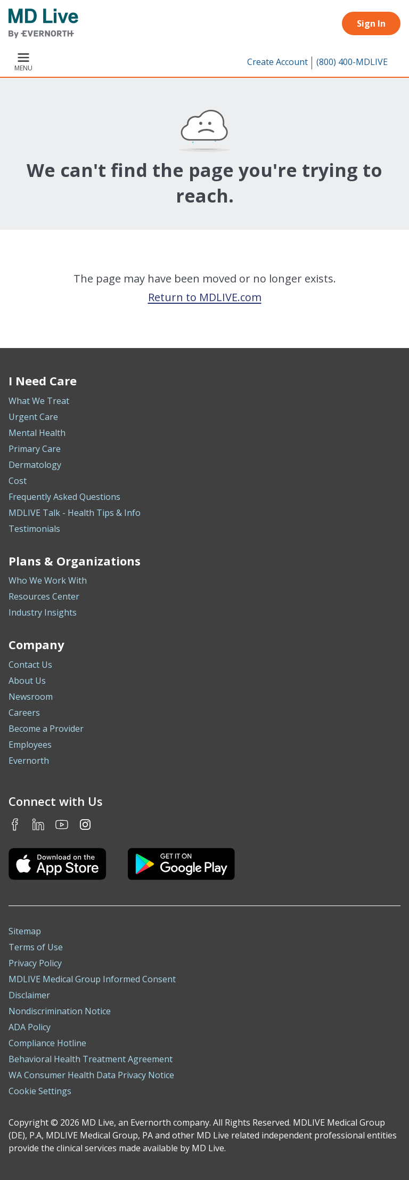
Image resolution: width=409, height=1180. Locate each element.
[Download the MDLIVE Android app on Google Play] (181, 864)
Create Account (277, 62)
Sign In (371, 23)
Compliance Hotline (47, 1043)
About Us (27, 680)
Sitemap (25, 931)
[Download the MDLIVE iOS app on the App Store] (58, 864)
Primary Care (35, 449)
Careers (24, 712)
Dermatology (35, 465)
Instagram (85, 824)
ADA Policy (30, 1027)
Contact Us (30, 664)
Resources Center (44, 596)
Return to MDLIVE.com (204, 297)
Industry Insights (43, 612)
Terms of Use (36, 947)
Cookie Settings (40, 1091)
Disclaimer (29, 995)
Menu (23, 62)
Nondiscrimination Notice (60, 1011)
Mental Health (37, 433)
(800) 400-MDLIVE (352, 62)
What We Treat (39, 401)
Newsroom (31, 696)
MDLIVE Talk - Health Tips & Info (75, 513)
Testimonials (34, 529)
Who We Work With (48, 580)
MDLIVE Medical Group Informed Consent (92, 979)
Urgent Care (33, 417)
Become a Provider (46, 728)
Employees (30, 744)
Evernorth (29, 760)
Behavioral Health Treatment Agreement (91, 1059)
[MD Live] (43, 23)
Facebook (15, 824)
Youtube (61, 824)
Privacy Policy (35, 963)
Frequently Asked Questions (64, 497)
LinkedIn (38, 824)
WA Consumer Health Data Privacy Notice (91, 1075)
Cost (18, 481)
